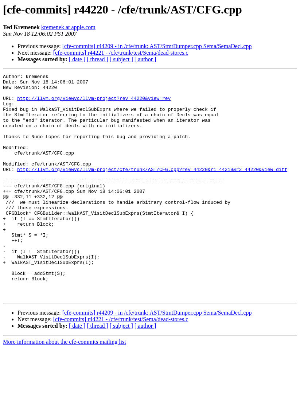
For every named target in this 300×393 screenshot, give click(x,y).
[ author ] (145, 59)
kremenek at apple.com (68, 27)
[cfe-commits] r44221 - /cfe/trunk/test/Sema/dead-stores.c (120, 53)
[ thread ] (97, 59)
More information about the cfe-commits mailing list (64, 387)
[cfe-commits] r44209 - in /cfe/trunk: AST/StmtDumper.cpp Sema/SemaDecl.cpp (157, 46)
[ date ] (77, 59)
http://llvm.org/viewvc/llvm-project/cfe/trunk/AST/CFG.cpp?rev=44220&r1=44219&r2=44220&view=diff (152, 189)
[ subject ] (121, 59)
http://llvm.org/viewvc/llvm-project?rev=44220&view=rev (94, 103)
